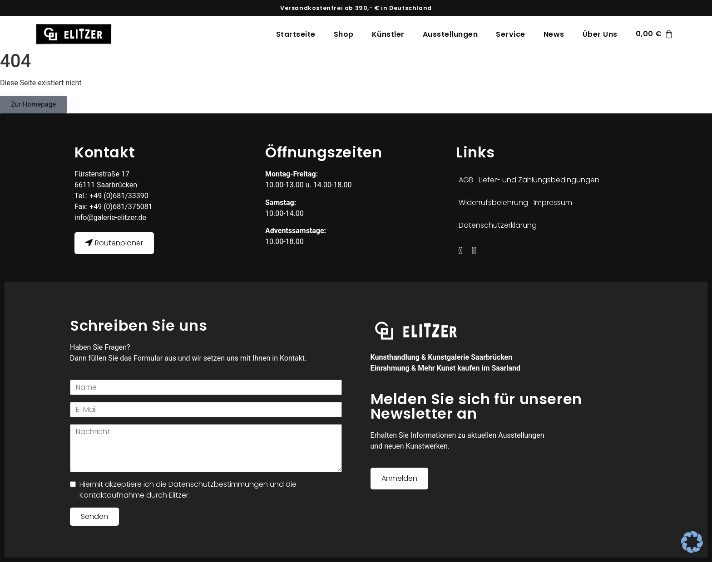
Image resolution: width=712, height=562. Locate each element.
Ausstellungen (450, 34)
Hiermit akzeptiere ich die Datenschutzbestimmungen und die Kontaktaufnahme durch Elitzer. (188, 489)
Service (510, 34)
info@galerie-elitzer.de (110, 217)
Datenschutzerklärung (498, 225)
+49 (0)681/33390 (118, 195)
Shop (344, 34)
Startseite (296, 34)
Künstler (388, 34)
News (554, 34)
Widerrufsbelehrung (493, 202)
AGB (466, 180)
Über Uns (600, 34)
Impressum (553, 202)
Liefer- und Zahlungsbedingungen (539, 180)
